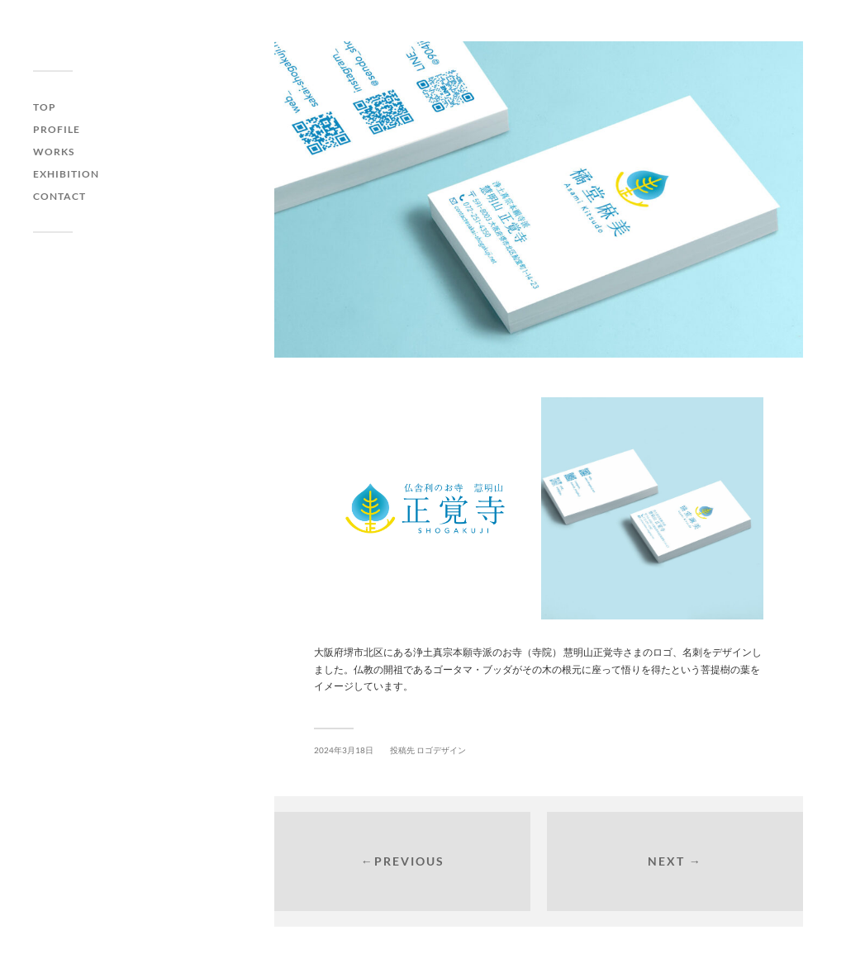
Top (44, 107)
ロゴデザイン (441, 750)
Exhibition (66, 174)
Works (53, 151)
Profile (56, 129)
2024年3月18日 (343, 750)
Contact (59, 196)
